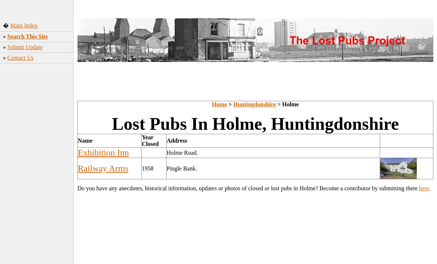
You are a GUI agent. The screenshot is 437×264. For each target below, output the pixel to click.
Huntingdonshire (254, 104)
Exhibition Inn (103, 152)
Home (219, 104)
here (424, 188)
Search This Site (27, 36)
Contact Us (20, 58)
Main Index (23, 25)
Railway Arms (103, 168)
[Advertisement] (37, 128)
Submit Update (25, 47)
